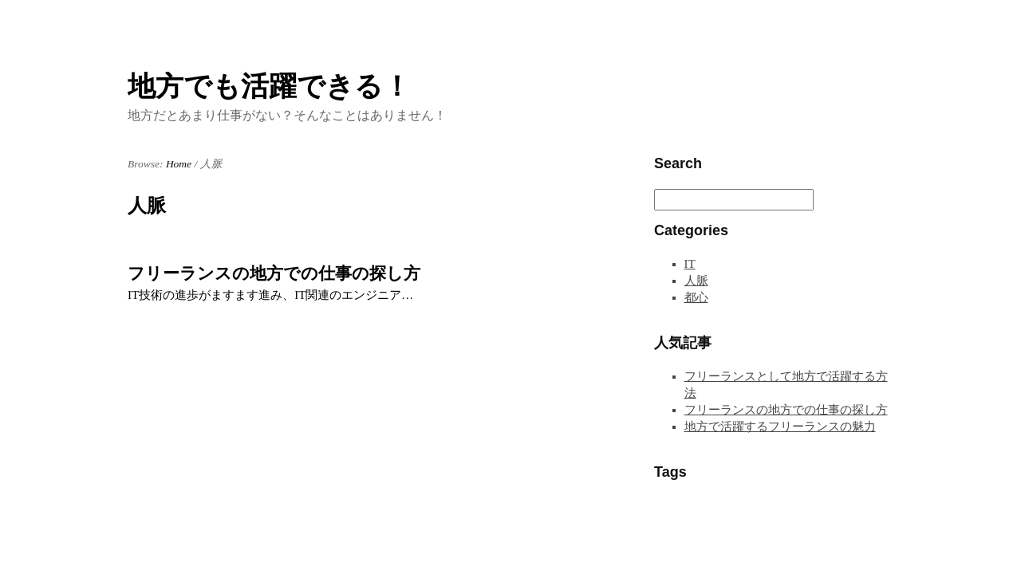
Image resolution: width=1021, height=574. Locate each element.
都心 (696, 297)
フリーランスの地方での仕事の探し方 (274, 273)
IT (690, 264)
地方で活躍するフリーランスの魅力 (780, 426)
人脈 (696, 280)
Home (178, 164)
